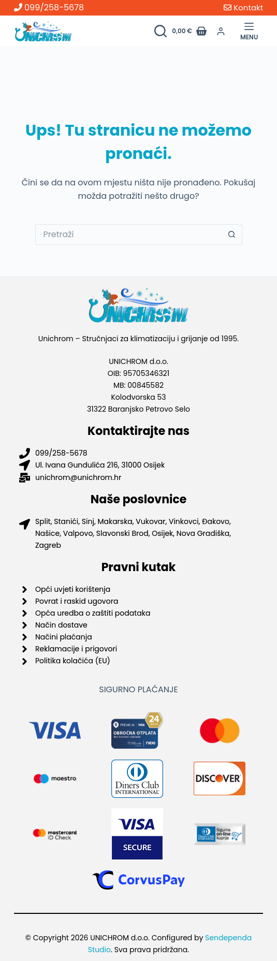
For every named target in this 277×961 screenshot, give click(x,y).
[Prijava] (221, 31)
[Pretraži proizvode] (160, 31)
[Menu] (249, 31)
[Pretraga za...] (128, 234)
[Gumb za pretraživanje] (232, 234)
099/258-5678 (49, 7)
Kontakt (243, 7)
